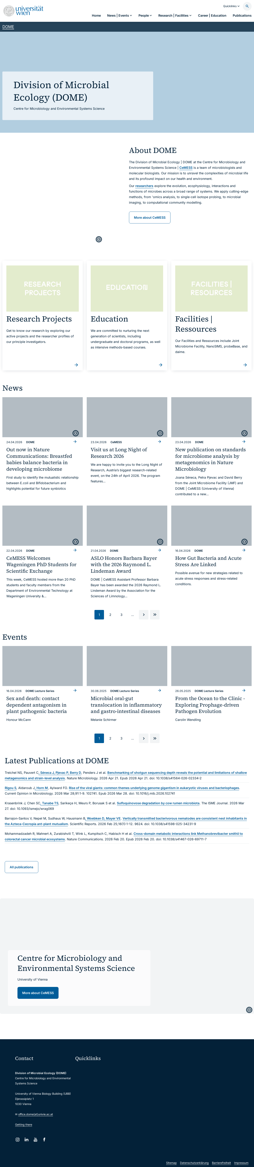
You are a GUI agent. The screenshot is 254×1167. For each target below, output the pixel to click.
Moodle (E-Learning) (91, 1068)
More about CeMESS (149, 217)
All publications (21, 867)
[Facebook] (44, 1139)
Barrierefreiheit (221, 1162)
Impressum (241, 1162)
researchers (144, 186)
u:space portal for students (95, 1084)
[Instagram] (17, 1139)
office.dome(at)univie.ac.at (35, 1114)
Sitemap (171, 1162)
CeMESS (185, 168)
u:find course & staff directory (97, 1092)
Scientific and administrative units (99, 1117)
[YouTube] (35, 1139)
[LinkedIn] (26, 1139)
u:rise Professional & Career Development (103, 1126)
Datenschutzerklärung (194, 1162)
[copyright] (99, 239)
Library (82, 1109)
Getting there (23, 1124)
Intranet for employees (92, 1101)
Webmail (83, 1076)
